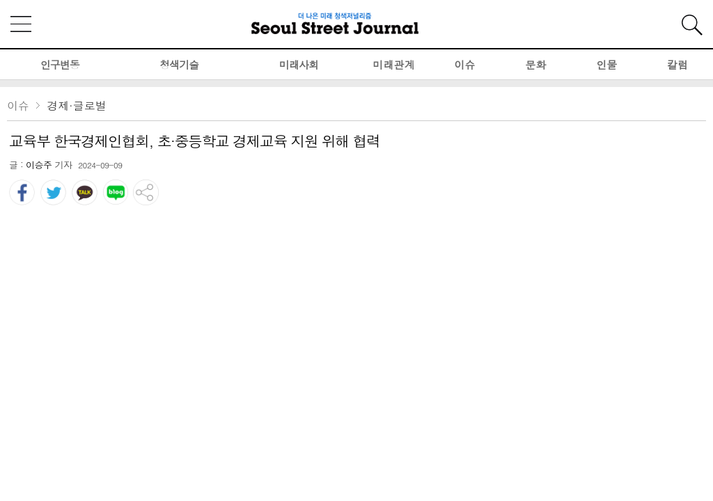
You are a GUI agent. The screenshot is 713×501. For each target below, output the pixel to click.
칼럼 (677, 64)
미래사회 (298, 64)
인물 (606, 64)
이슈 (464, 64)
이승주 (39, 164)
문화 (535, 64)
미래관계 (394, 64)
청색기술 (178, 64)
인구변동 (59, 64)
